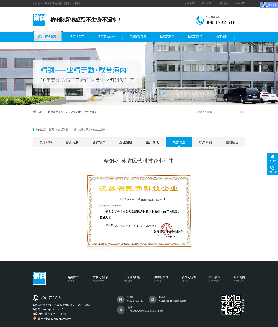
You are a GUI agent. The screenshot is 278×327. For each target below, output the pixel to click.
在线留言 (206, 3)
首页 (52, 129)
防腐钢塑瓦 (77, 36)
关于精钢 (222, 36)
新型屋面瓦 (91, 111)
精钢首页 (47, 36)
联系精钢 (205, 142)
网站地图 (223, 3)
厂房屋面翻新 (73, 111)
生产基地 (152, 142)
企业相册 (125, 142)
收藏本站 (189, 3)
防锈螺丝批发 (55, 111)
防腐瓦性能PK (107, 36)
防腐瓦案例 (167, 36)
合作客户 (99, 142)
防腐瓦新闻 (195, 36)
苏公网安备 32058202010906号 (52, 318)
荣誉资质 (63, 129)
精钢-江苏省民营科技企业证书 (89, 129)
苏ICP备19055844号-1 (54, 309)
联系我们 (240, 3)
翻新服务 (72, 142)
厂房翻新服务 (137, 36)
